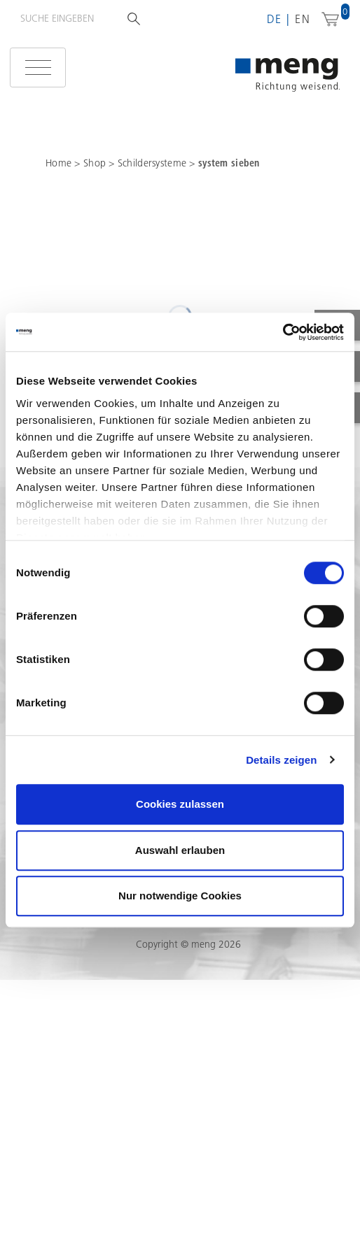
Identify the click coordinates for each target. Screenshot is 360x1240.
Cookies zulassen (180, 804)
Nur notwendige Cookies (180, 896)
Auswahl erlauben (180, 850)
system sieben (229, 163)
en (303, 19)
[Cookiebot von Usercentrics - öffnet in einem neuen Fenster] (282, 332)
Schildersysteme (153, 163)
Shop (96, 163)
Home (58, 163)
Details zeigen (281, 760)
